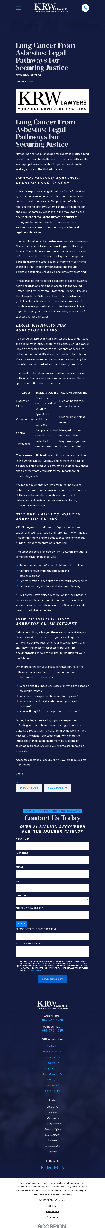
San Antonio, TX (52, 1085)
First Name (22, 839)
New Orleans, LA (52, 1074)
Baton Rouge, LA (52, 1051)
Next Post (57, 787)
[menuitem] (52, 1206)
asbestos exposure (40, 760)
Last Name (22, 853)
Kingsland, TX (52, 1068)
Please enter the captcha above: (36, 929)
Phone (19, 867)
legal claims (78, 760)
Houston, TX (52, 1062)
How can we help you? (30, 943)
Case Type (22, 895)
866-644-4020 (52, 1020)
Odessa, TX (52, 1079)
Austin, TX (52, 1046)
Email (19, 881)
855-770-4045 (52, 1030)
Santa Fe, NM (52, 1090)
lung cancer (23, 765)
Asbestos (21, 760)
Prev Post (29, 787)
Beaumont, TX (52, 1057)
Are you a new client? (29, 908)
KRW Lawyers (61, 760)
